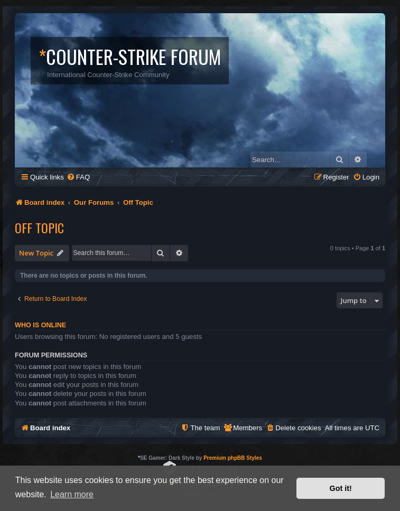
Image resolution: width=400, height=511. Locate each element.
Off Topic (39, 227)
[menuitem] (78, 177)
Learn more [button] (72, 494)
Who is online (40, 325)
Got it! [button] (341, 488)
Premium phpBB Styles (232, 458)
